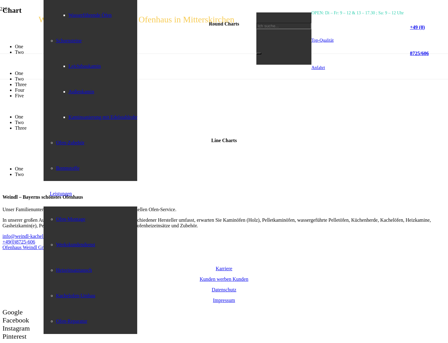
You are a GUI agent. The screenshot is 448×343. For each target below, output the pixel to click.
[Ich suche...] (283, 26)
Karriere (224, 268)
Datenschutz (224, 289)
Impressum (224, 300)
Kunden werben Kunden (224, 279)
